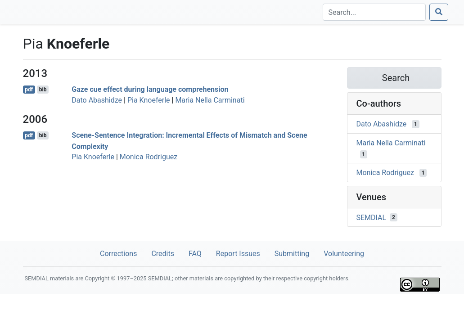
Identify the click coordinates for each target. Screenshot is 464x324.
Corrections (118, 253)
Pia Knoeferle (148, 100)
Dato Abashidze (97, 100)
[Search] (374, 12)
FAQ (195, 253)
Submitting (292, 253)
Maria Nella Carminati (209, 100)
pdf (29, 89)
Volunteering (344, 253)
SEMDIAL (371, 217)
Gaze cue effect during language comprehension (150, 89)
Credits (162, 253)
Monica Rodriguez (148, 157)
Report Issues (238, 253)
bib (43, 89)
